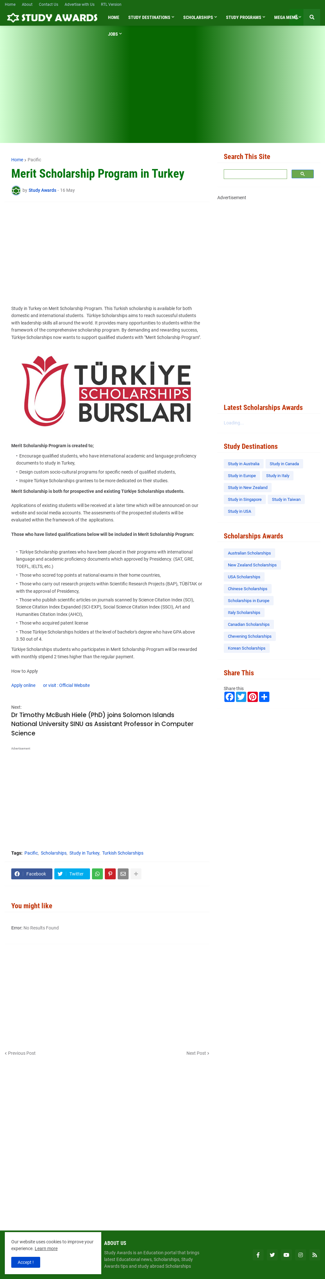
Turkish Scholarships (122, 853)
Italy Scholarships (244, 612)
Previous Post (22, 1053)
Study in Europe (242, 475)
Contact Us (48, 4)
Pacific (34, 159)
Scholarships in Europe (248, 600)
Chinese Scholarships (247, 588)
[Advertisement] (162, 88)
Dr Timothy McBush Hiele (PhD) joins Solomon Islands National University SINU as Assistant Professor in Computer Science (102, 724)
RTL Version (111, 4)
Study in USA (239, 511)
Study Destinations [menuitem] (149, 17)
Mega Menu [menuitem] (285, 17)
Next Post (196, 1053)
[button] (296, 17)
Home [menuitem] (113, 17)
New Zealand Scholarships (252, 565)
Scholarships (54, 853)
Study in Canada (284, 463)
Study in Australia (243, 463)
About (27, 4)
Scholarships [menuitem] (198, 17)
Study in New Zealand (247, 487)
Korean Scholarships (247, 648)
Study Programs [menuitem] (243, 17)
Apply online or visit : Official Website (50, 685)
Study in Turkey (84, 853)
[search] (255, 174)
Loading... (234, 422)
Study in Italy (277, 475)
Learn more (46, 1248)
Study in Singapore (245, 499)
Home (10, 4)
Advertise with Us (80, 4)
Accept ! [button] (26, 1262)
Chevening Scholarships (250, 636)
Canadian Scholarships (249, 624)
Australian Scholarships (249, 553)
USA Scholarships (244, 576)
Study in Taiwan (286, 499)
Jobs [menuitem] (113, 34)
